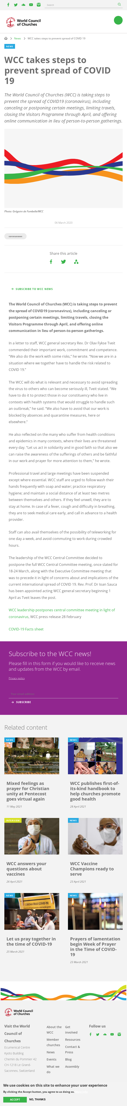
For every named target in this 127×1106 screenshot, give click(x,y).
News (17, 38)
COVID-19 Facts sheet (26, 629)
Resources (72, 1039)
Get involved (71, 1029)
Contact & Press (72, 1049)
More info (81, 1091)
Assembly (72, 1066)
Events (51, 1059)
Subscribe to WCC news (34, 289)
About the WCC (54, 1029)
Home (5, 38)
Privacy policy (17, 678)
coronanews (15, 236)
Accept (15, 1099)
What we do (53, 1069)
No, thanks (37, 1099)
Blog (68, 1059)
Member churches (53, 1042)
